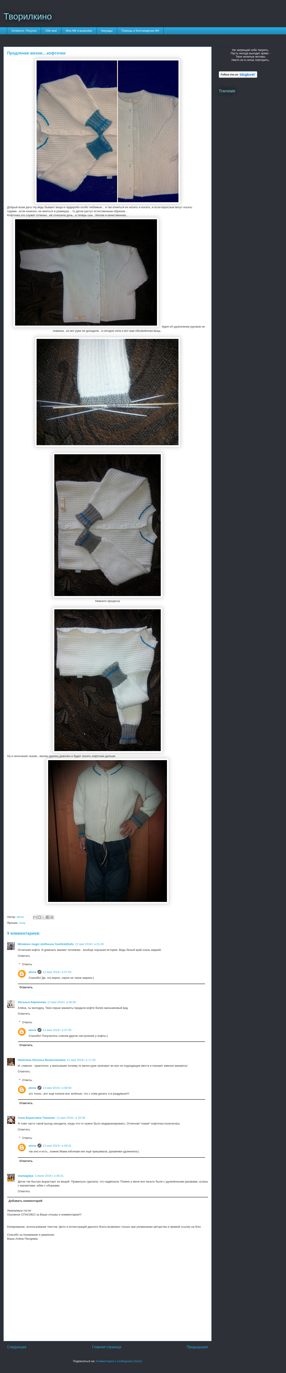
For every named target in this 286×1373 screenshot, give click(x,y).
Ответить (24, 955)
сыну (22, 922)
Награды (107, 30)
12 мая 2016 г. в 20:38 (71, 1117)
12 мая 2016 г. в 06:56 (61, 1002)
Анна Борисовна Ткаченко (36, 1117)
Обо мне (51, 30)
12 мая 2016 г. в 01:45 (89, 944)
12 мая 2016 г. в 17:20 (81, 1060)
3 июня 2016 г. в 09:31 (49, 1175)
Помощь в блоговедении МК (140, 30)
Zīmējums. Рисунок (24, 30)
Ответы (27, 964)
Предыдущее (197, 1347)
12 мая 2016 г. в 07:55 (57, 1030)
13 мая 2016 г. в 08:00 (57, 1087)
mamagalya (25, 1175)
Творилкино (28, 16)
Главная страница (106, 1347)
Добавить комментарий (26, 1200)
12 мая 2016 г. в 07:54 (57, 972)
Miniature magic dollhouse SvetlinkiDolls (46, 944)
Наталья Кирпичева (32, 1002)
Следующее (16, 1347)
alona (32, 972)
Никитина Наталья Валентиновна (42, 1060)
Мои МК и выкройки (79, 30)
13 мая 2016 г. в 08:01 (57, 1145)
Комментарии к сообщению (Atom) (119, 1361)
